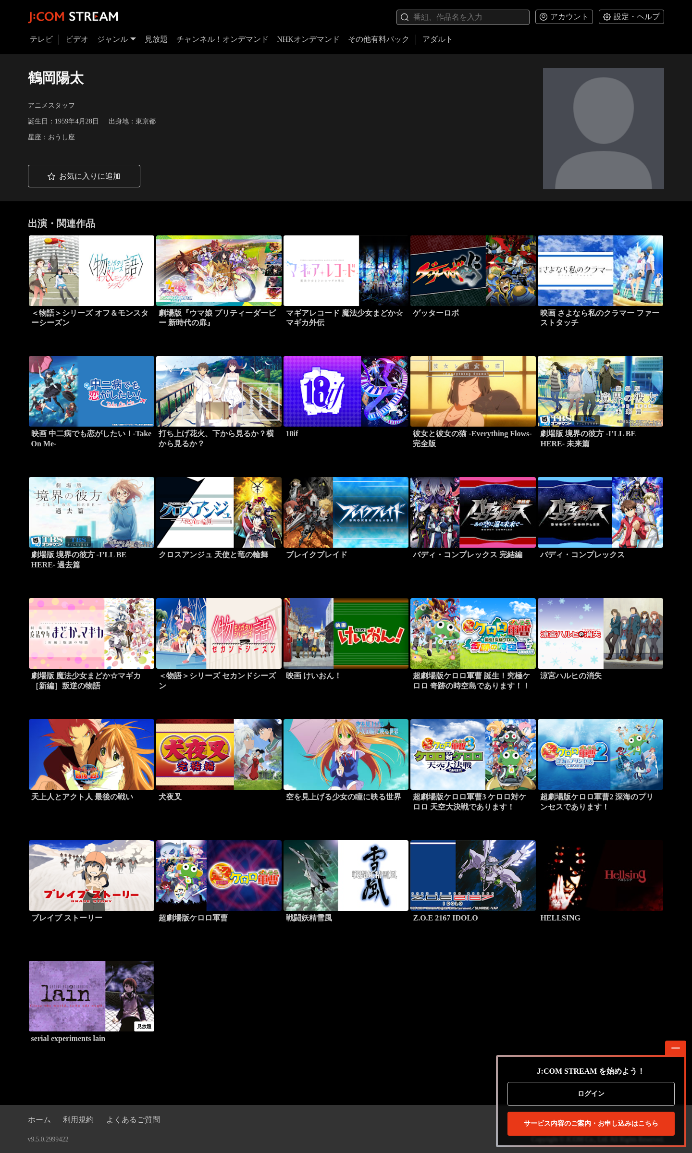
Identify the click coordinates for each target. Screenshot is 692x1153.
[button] (84, 176)
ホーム (39, 1120)
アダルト (437, 39)
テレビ (41, 39)
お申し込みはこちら (591, 1123)
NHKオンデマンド (308, 39)
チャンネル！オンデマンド (222, 39)
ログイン (591, 1093)
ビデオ (76, 39)
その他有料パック (378, 39)
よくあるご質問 (133, 1120)
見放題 (156, 39)
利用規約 (78, 1120)
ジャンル (116, 39)
